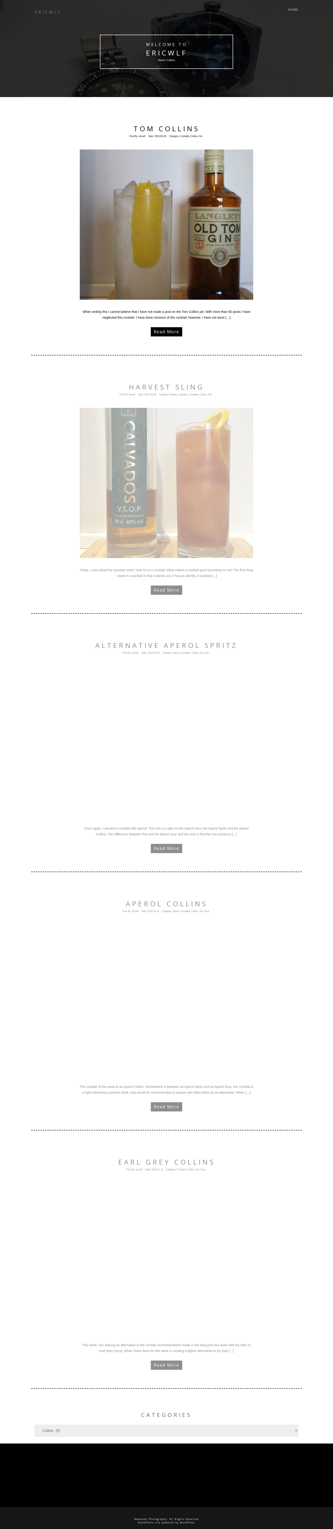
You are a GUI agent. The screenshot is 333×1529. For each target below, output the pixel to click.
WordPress (187, 1522)
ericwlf (166, 53)
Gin (201, 136)
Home (293, 11)
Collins (194, 136)
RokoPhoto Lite (149, 1522)
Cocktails (184, 136)
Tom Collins (167, 128)
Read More (166, 331)
